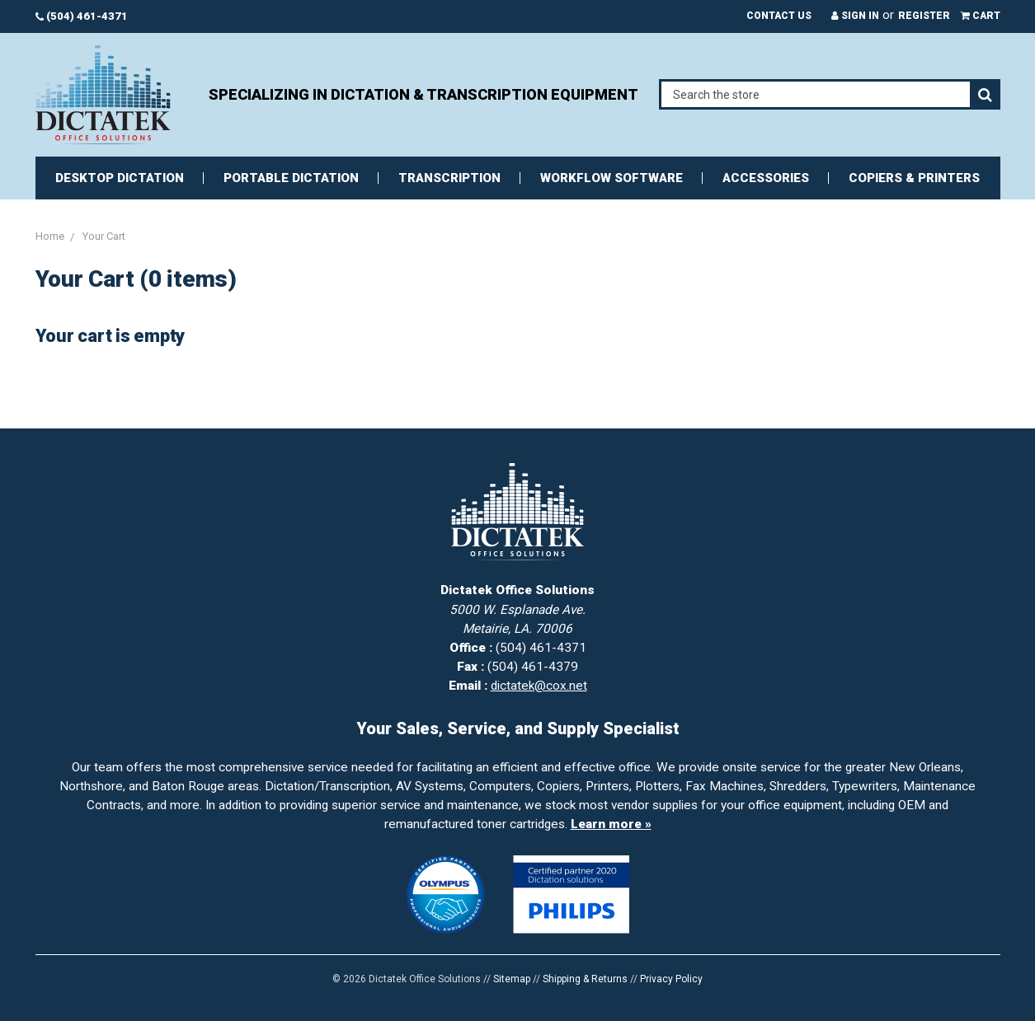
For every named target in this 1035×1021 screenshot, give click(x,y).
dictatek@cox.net (539, 685)
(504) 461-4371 (81, 16)
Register (924, 15)
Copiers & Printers (914, 178)
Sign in (855, 15)
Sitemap (511, 979)
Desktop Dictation (119, 178)
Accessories (765, 178)
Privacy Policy (671, 979)
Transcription (449, 178)
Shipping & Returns (585, 979)
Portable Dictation (291, 178)
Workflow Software (611, 178)
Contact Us (779, 15)
